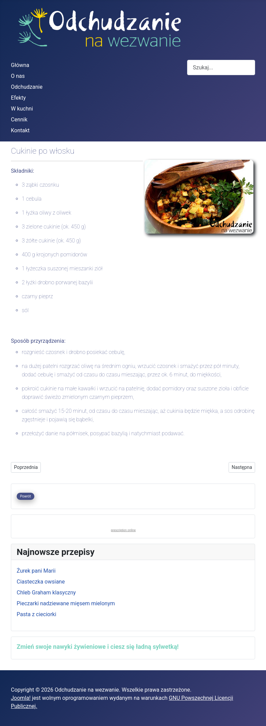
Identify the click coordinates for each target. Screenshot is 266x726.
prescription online (123, 530)
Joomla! (21, 698)
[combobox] (221, 67)
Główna (20, 65)
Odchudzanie (27, 87)
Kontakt (20, 130)
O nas (18, 76)
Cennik (19, 119)
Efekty (18, 98)
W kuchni (22, 108)
